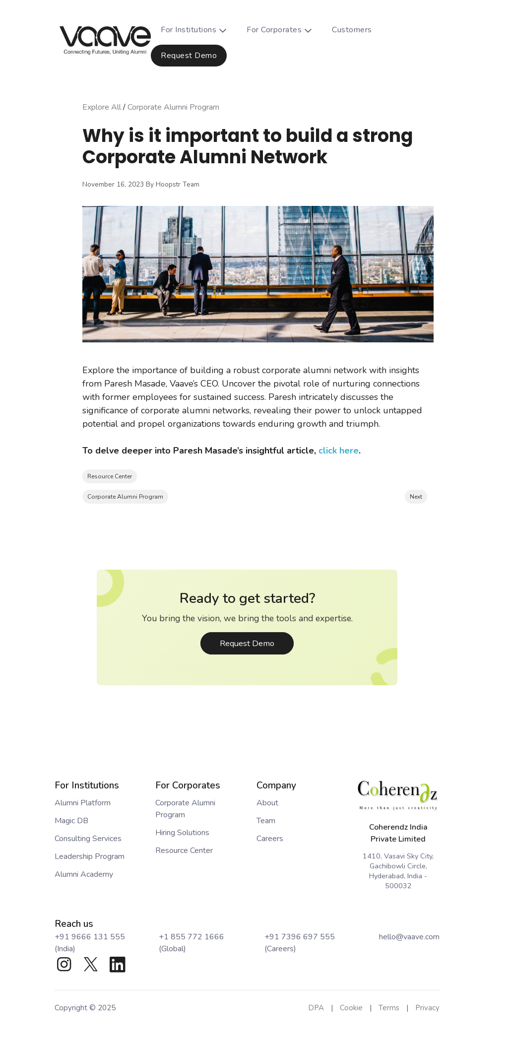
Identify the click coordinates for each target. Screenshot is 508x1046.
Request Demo (189, 55)
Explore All (101, 107)
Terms (389, 1008)
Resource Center (109, 476)
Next (416, 497)
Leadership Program (90, 856)
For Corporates (284, 30)
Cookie (351, 1008)
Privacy (427, 1008)
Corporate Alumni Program (173, 107)
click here (338, 451)
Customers (352, 29)
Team (265, 820)
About (267, 802)
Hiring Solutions (182, 832)
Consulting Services (88, 838)
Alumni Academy (84, 874)
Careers (269, 838)
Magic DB (71, 820)
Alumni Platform (83, 802)
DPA (316, 1008)
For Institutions (199, 30)
